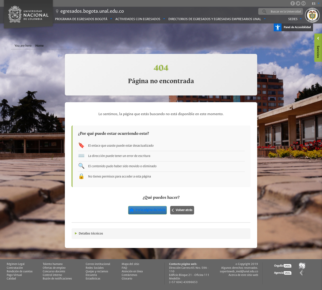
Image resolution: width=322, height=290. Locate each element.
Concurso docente (54, 271)
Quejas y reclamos (97, 271)
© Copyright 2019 (246, 264)
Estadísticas (93, 278)
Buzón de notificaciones (57, 278)
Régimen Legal (16, 264)
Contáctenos (129, 275)
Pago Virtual (14, 275)
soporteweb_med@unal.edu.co (239, 271)
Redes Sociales (95, 268)
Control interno (52, 275)
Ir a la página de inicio (147, 210)
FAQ (124, 268)
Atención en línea (132, 271)
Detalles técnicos (91, 233)
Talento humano (53, 264)
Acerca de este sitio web (243, 275)
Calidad (11, 278)
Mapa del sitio (130, 264)
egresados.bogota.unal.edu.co (92, 11)
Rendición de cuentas (20, 271)
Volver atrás (182, 210)
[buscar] (287, 11)
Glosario (127, 278)
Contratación (15, 268)
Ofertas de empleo (54, 268)
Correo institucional (98, 264)
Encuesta (91, 275)
